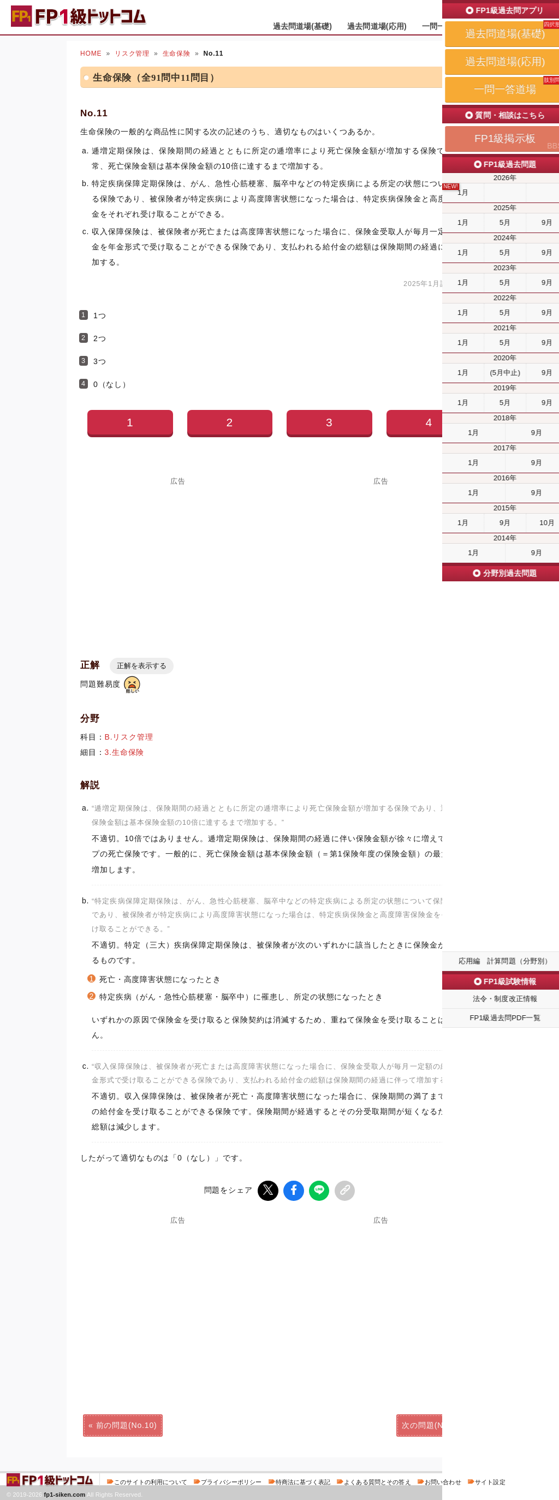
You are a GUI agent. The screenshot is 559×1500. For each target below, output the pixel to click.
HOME (91, 53)
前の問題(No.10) (126, 1423)
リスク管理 (132, 53)
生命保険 (177, 53)
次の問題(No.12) (432, 1423)
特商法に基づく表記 (303, 1480)
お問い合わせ (443, 1480)
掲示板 (495, 26)
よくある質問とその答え (377, 1480)
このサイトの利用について (150, 1480)
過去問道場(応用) (377, 26)
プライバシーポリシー (231, 1480)
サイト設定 (490, 1480)
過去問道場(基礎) (302, 26)
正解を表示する (141, 666)
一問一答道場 (445, 26)
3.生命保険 (125, 752)
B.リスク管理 (129, 737)
